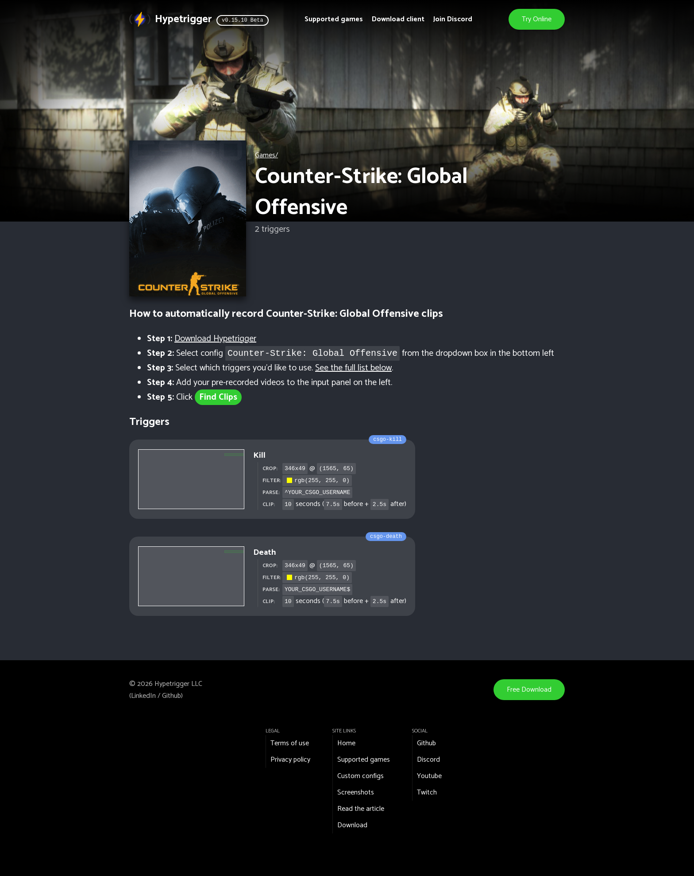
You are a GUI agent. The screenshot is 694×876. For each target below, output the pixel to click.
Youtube (429, 776)
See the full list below (353, 368)
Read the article (360, 809)
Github (171, 696)
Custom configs (360, 776)
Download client (398, 19)
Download (352, 825)
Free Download (529, 690)
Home (346, 743)
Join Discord (452, 19)
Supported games (334, 19)
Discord (428, 760)
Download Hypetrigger (215, 338)
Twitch (427, 792)
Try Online (536, 19)
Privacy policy (290, 760)
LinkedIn (143, 696)
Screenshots (355, 792)
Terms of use (289, 743)
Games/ (266, 155)
